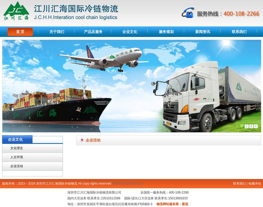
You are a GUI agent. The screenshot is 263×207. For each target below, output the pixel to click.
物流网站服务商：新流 (172, 204)
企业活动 (16, 166)
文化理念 (16, 148)
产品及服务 (93, 32)
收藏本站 (254, 183)
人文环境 (16, 157)
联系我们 (239, 32)
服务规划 (166, 32)
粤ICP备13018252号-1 (128, 183)
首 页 (20, 32)
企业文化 (129, 32)
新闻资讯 (202, 32)
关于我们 (56, 32)
